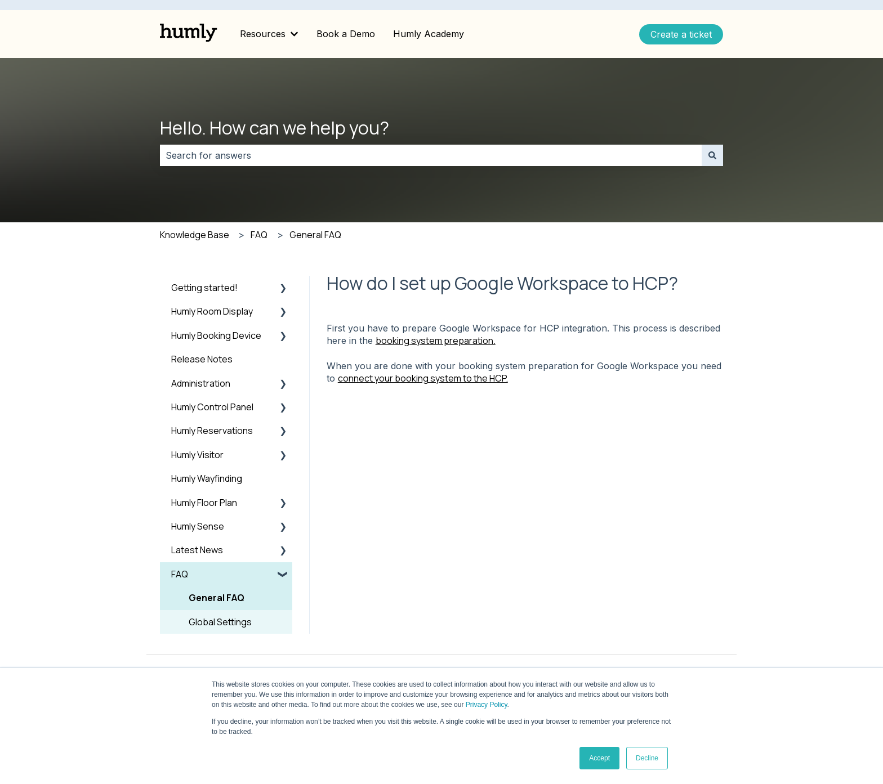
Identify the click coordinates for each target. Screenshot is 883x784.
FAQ (259, 235)
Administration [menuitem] (200, 383)
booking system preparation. (436, 340)
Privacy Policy (486, 705)
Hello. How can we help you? (274, 127)
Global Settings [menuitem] (220, 622)
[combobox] (431, 155)
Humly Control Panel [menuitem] (212, 407)
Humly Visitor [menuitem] (197, 455)
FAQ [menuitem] (179, 574)
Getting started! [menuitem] (204, 287)
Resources (263, 33)
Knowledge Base (194, 235)
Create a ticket (681, 34)
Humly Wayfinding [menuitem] (206, 478)
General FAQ (315, 235)
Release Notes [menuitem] (202, 359)
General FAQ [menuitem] (216, 598)
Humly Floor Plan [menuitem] (204, 502)
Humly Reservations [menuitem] (212, 430)
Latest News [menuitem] (197, 550)
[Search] (712, 155)
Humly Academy (428, 33)
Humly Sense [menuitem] (197, 526)
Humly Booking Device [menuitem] (216, 335)
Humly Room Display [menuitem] (212, 311)
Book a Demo (345, 33)
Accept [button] (599, 758)
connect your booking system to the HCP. (423, 378)
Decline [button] (647, 758)
